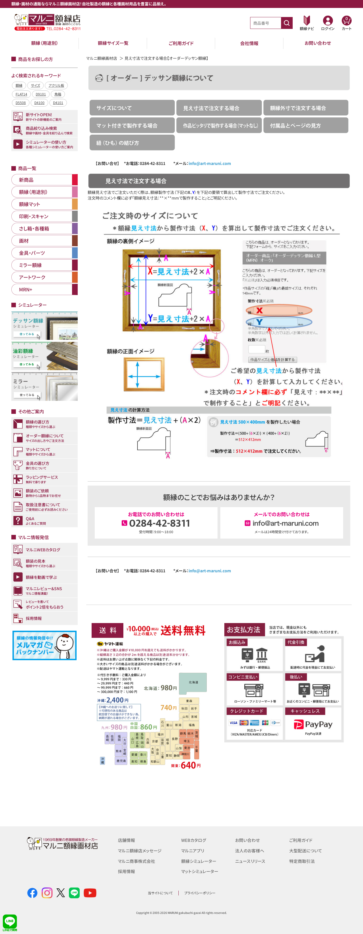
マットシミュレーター (199, 871)
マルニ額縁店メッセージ (140, 850)
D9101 (41, 94)
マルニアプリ (192, 850)
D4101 (58, 102)
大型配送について (305, 850)
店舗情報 (126, 840)
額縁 (19, 85)
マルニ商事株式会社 (136, 860)
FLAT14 (21, 94)
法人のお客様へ (249, 850)
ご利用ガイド (181, 43)
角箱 (57, 94)
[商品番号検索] (286, 23)
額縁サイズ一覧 (113, 43)
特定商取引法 (302, 860)
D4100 (39, 102)
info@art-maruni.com (210, 163)
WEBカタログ (193, 840)
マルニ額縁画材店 (101, 58)
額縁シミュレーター (198, 860)
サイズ (35, 85)
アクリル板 (56, 85)
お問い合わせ (318, 43)
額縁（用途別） (44, 43)
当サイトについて (160, 892)
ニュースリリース (250, 860)
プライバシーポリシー (200, 892)
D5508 (21, 102)
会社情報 (249, 43)
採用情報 (126, 871)
